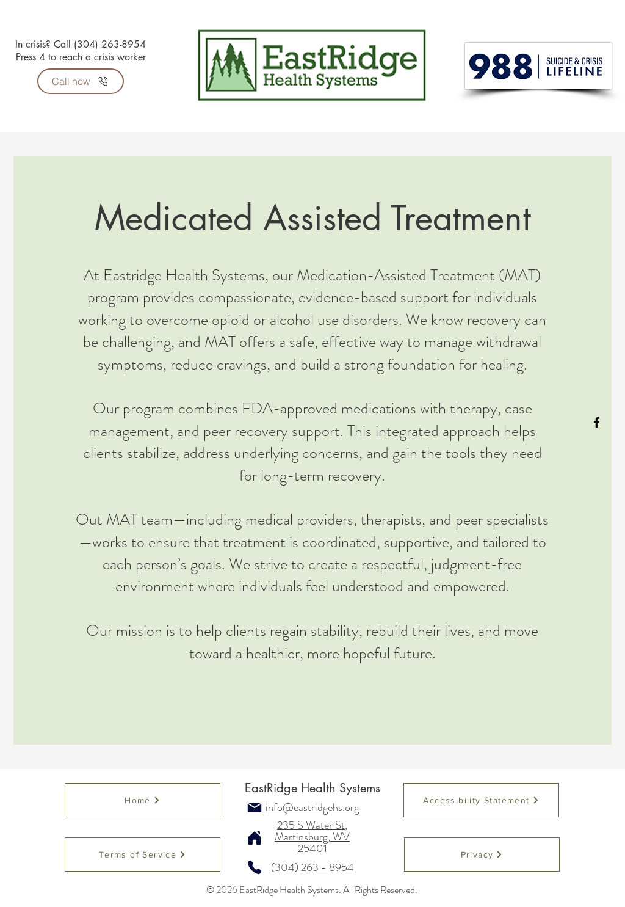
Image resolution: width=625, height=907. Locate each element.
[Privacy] (482, 854)
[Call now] (80, 81)
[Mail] (254, 807)
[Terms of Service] (142, 854)
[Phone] (254, 867)
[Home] (142, 800)
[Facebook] (597, 422)
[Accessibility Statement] (481, 800)
